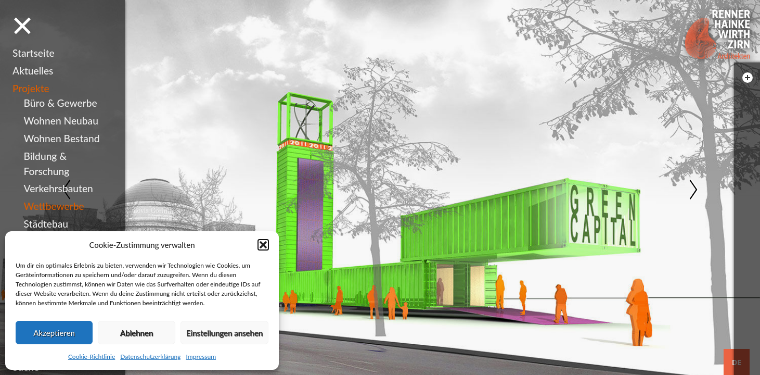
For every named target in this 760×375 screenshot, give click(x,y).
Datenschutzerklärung (150, 356)
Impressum (201, 356)
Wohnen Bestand (62, 138)
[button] (263, 245)
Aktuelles (32, 71)
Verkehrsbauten (58, 188)
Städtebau (46, 224)
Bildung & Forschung (47, 163)
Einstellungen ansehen (224, 333)
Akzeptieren (54, 333)
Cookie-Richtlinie (91, 356)
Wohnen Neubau (61, 121)
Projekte (30, 88)
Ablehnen (136, 333)
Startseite (33, 53)
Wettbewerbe (54, 206)
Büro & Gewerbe (60, 103)
